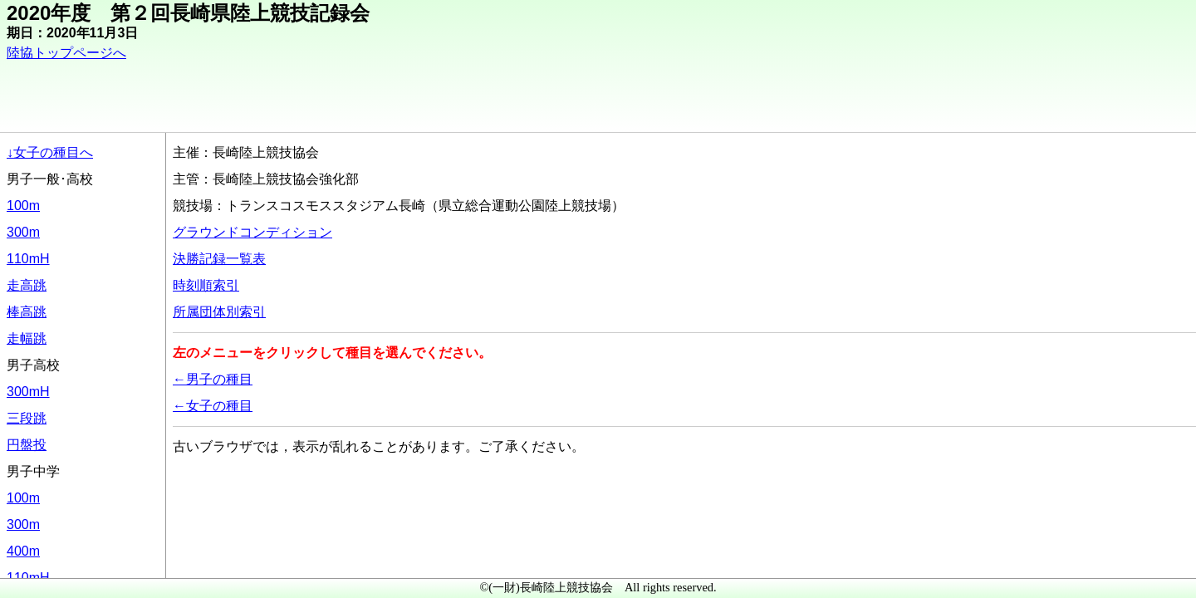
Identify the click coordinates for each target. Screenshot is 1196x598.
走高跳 (27, 285)
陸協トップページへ (66, 53)
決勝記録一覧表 (219, 259)
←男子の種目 (212, 379)
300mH (28, 392)
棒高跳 (27, 312)
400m (23, 551)
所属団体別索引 (219, 312)
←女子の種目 (212, 406)
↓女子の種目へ (50, 152)
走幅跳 (27, 338)
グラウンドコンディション (252, 232)
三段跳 (27, 418)
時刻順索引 (206, 285)
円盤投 (27, 445)
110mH (28, 259)
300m (23, 232)
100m (23, 206)
